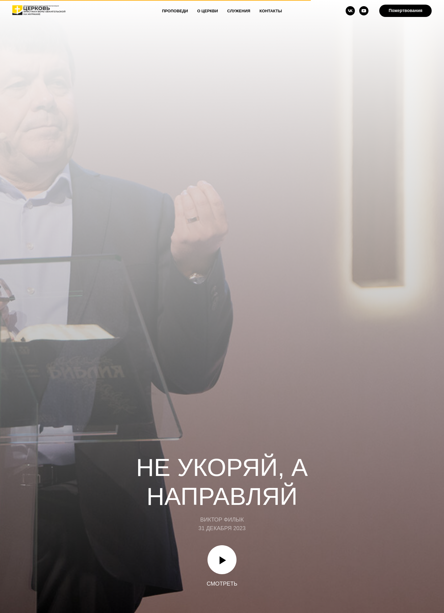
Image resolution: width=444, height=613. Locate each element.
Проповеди (175, 11)
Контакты (271, 11)
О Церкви (207, 11)
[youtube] (363, 10)
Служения (238, 11)
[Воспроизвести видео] (222, 559)
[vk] (350, 10)
